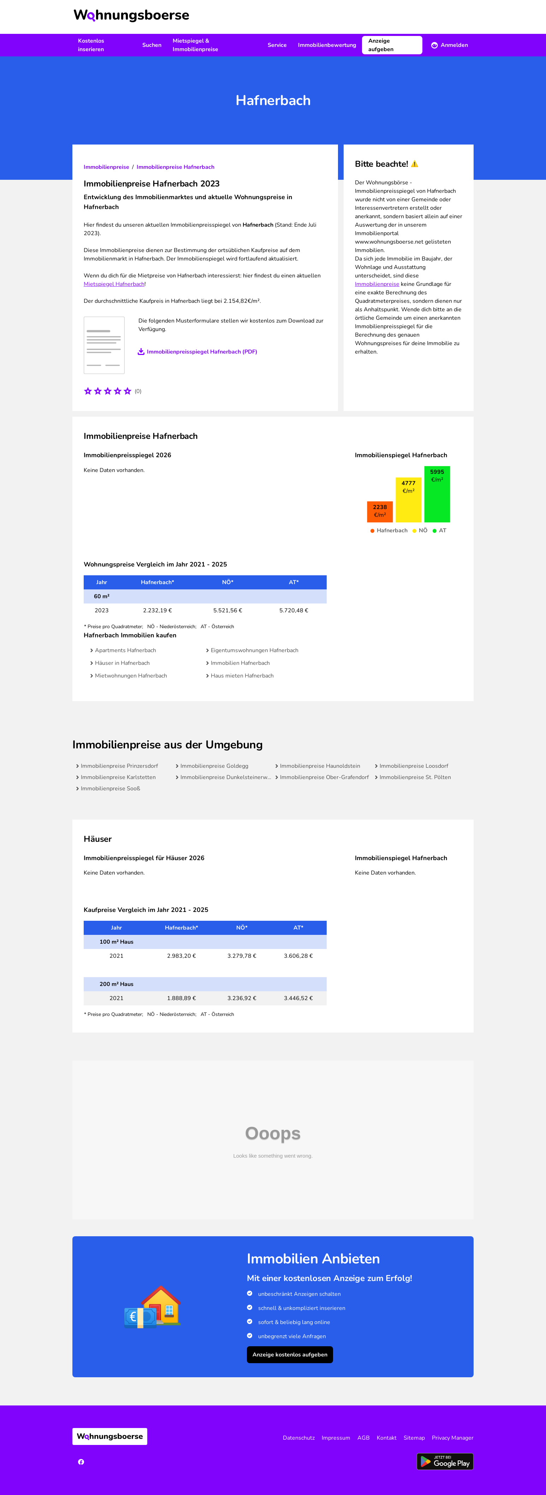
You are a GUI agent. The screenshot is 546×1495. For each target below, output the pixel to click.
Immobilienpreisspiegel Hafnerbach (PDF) (202, 352)
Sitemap (414, 1438)
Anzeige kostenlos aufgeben (290, 1355)
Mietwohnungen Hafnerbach (131, 676)
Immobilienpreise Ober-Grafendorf (324, 777)
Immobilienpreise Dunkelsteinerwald (227, 777)
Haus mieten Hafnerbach (242, 676)
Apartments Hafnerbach (125, 650)
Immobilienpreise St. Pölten (415, 777)
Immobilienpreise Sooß (110, 788)
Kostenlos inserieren (91, 45)
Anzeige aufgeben (380, 45)
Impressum (336, 1438)
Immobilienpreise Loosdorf (414, 766)
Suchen (151, 45)
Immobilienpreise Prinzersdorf (119, 766)
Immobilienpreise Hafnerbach (175, 167)
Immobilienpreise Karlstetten (118, 777)
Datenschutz (299, 1438)
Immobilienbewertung (327, 45)
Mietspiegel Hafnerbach (114, 284)
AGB (363, 1438)
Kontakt (387, 1438)
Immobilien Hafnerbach (240, 663)
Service (277, 45)
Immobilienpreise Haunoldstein (320, 766)
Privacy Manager (453, 1438)
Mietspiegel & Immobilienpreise (195, 45)
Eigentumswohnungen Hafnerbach (254, 650)
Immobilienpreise (106, 167)
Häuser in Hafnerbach (122, 663)
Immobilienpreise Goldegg (214, 766)
